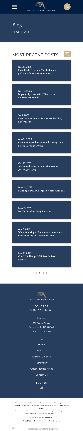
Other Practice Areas (41, 369)
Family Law (42, 362)
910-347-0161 (41, 310)
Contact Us (42, 375)
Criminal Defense (41, 356)
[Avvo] (41, 387)
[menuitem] (27, 421)
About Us (41, 350)
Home (41, 344)
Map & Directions (42, 331)
